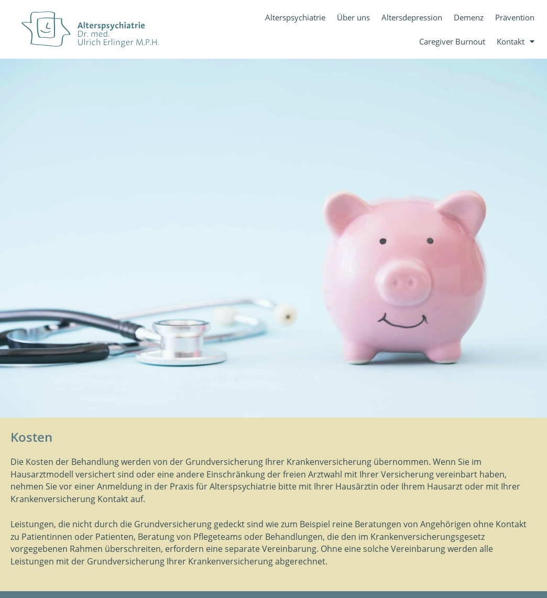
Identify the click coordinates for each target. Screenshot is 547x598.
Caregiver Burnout (452, 41)
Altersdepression (411, 17)
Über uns (353, 17)
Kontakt (515, 41)
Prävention (514, 17)
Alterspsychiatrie (295, 17)
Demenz (469, 17)
